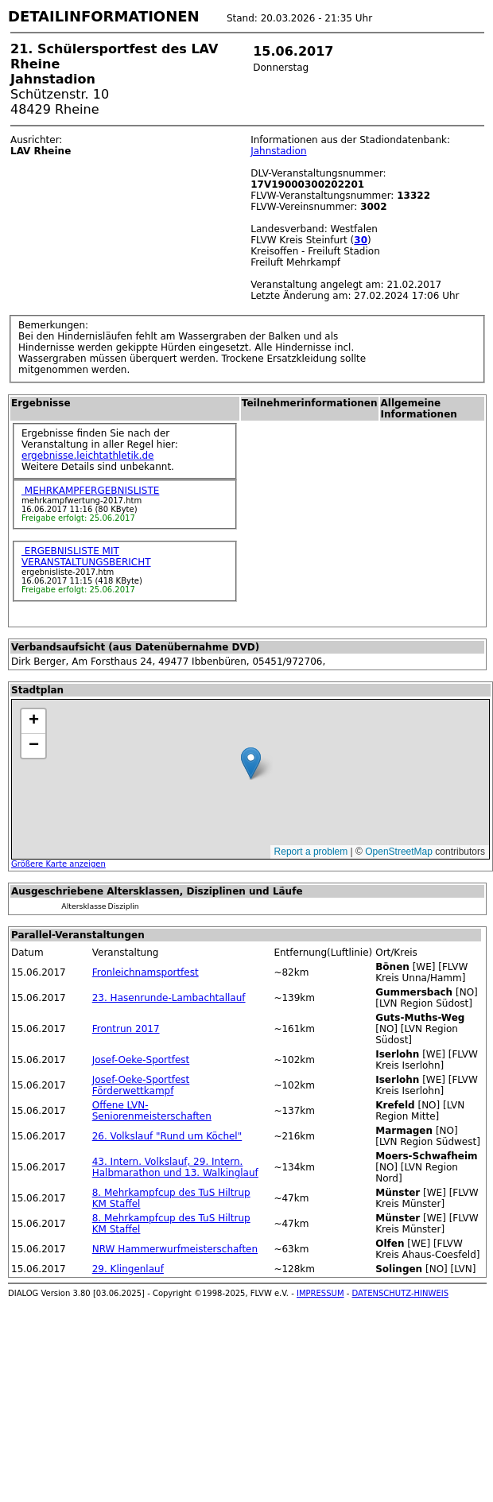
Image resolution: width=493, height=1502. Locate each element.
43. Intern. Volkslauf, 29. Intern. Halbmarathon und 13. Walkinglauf (175, 1167)
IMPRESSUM (320, 1293)
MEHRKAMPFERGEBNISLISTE (90, 490)
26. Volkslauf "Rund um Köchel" (167, 1136)
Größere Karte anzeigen (58, 864)
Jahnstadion (278, 151)
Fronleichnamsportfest (145, 972)
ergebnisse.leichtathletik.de (87, 455)
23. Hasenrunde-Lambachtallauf (169, 997)
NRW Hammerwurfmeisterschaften (175, 1249)
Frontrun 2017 (126, 1028)
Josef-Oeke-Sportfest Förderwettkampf (141, 1085)
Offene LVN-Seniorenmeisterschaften (152, 1111)
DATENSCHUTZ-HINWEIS (400, 1293)
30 (360, 240)
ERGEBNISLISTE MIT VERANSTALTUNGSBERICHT (86, 556)
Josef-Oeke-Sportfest (141, 1059)
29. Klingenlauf (128, 1269)
